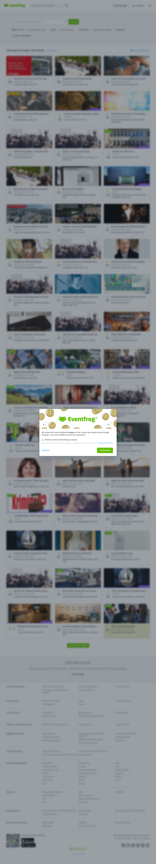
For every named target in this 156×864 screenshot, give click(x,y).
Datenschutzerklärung (106, 443)
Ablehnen (46, 450)
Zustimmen (105, 450)
